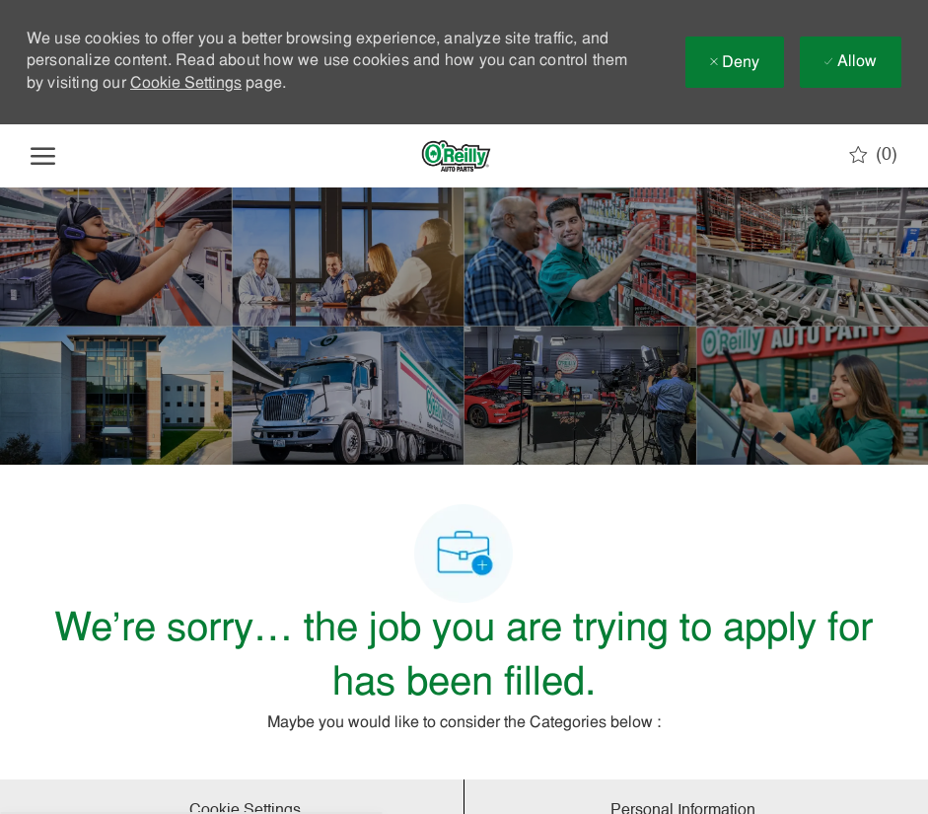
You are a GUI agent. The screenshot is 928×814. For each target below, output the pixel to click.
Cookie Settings (186, 84)
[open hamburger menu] (43, 156)
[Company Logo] (456, 156)
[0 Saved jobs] (873, 155)
